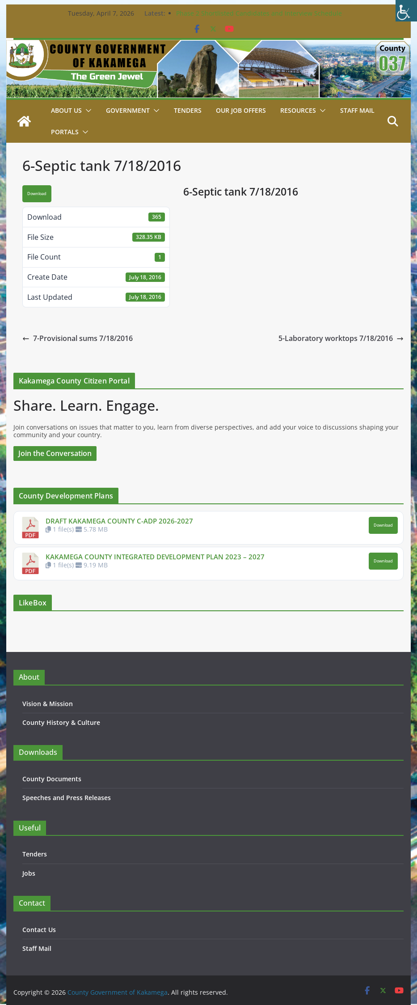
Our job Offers (241, 110)
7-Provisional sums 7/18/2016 (77, 338)
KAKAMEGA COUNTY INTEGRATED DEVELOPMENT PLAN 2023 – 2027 (155, 556)
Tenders (188, 110)
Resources (298, 110)
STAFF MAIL (357, 110)
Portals (65, 132)
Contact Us (39, 929)
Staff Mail (36, 948)
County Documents (51, 779)
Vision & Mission (47, 703)
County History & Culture (61, 722)
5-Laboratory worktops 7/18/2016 (341, 338)
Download (36, 193)
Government (128, 110)
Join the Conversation (55, 453)
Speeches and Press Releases (66, 797)
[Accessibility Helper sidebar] (406, 10)
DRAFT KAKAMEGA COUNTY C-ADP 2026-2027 (119, 520)
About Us (66, 110)
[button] (87, 110)
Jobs (28, 873)
